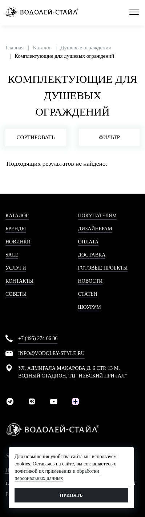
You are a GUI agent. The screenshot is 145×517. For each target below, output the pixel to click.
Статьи (87, 294)
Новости (90, 281)
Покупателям (97, 215)
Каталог (42, 48)
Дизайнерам (95, 228)
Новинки (18, 242)
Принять (71, 495)
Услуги (15, 268)
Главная (14, 48)
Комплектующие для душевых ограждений (64, 56)
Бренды (15, 228)
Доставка (92, 255)
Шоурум (89, 307)
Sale (11, 255)
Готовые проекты (103, 268)
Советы (16, 294)
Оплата (88, 242)
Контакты (19, 281)
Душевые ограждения (85, 48)
